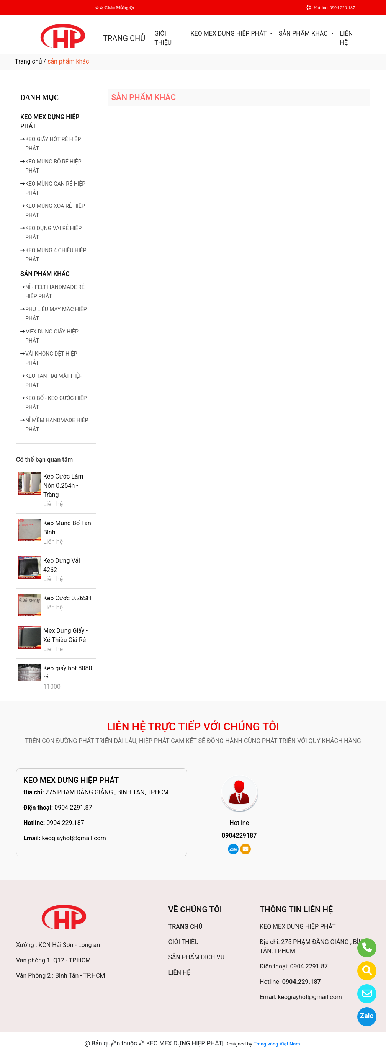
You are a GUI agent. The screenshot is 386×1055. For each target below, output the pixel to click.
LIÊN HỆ (346, 38)
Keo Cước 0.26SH (67, 598)
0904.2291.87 (73, 807)
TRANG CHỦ (124, 38)
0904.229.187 (65, 822)
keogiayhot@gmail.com (74, 838)
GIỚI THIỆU (163, 38)
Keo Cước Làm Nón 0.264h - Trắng (63, 485)
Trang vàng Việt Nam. (277, 1044)
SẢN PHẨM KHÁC (304, 33)
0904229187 (239, 835)
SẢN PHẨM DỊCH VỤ (196, 957)
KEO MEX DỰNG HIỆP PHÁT (229, 33)
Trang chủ (28, 61)
